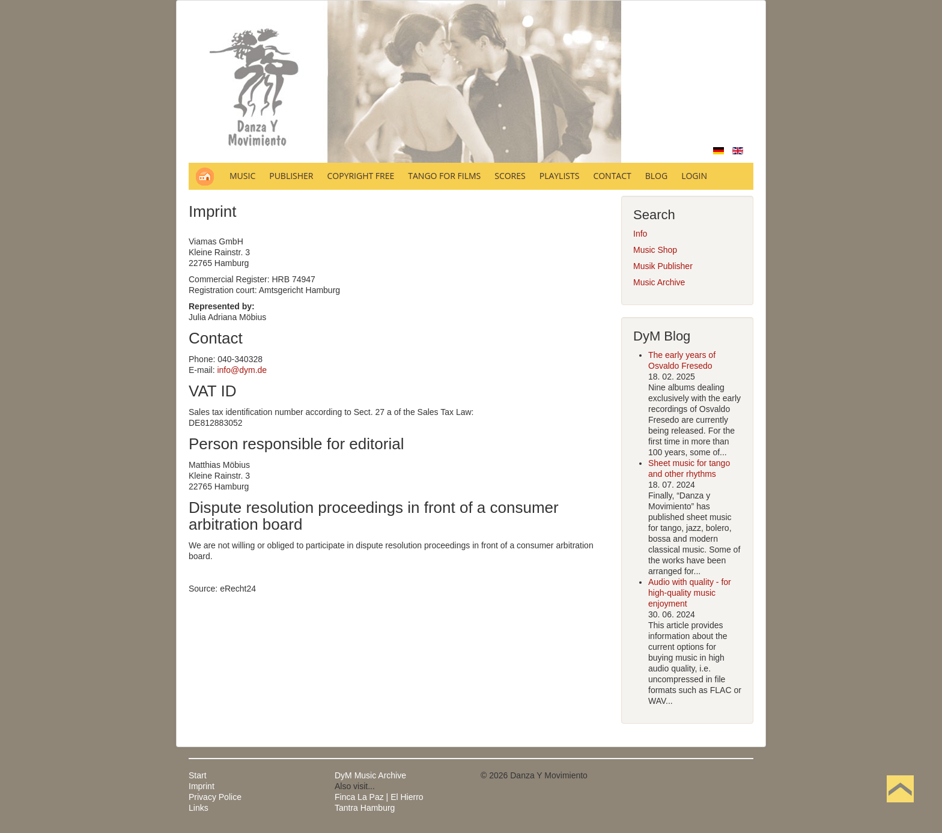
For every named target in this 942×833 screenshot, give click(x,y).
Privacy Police (215, 797)
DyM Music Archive (370, 775)
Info (640, 233)
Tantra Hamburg (365, 808)
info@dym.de (242, 370)
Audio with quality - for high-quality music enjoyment (689, 592)
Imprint (201, 786)
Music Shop (655, 250)
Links (198, 808)
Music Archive (659, 282)
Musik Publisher (663, 266)
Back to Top (900, 808)
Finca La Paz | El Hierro (379, 797)
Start (198, 775)
